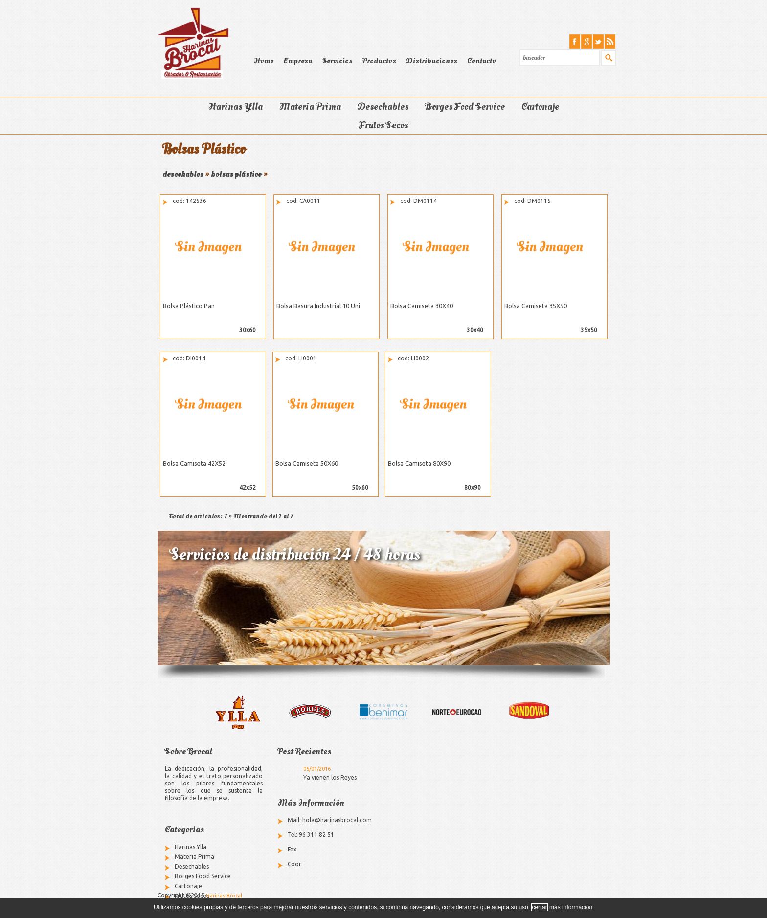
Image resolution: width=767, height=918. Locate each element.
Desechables (383, 106)
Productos (379, 60)
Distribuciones (431, 60)
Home (263, 60)
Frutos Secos (383, 125)
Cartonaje (540, 106)
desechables (182, 174)
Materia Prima (310, 106)
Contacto (481, 60)
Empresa (297, 60)
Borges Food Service (465, 106)
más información (570, 907)
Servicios (337, 60)
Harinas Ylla (235, 106)
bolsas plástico (236, 174)
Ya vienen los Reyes (330, 777)
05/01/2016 (317, 769)
